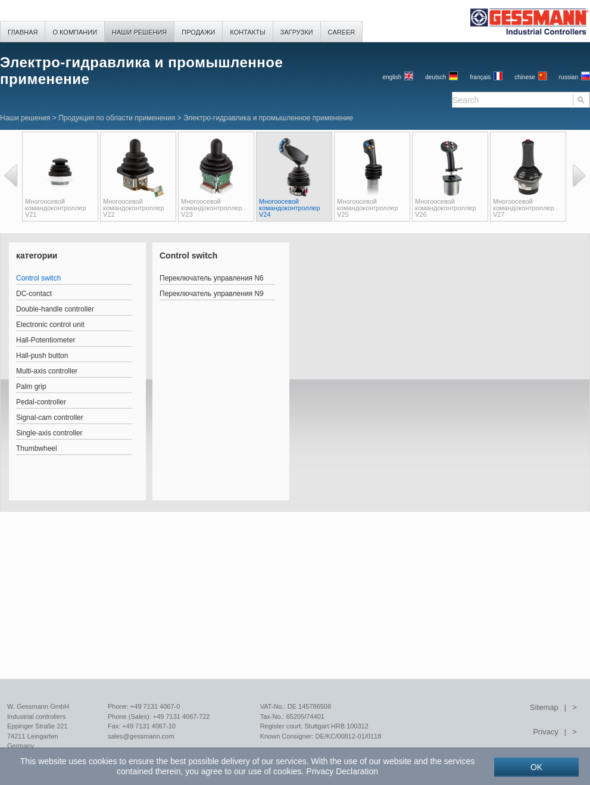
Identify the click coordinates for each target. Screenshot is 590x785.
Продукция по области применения (116, 118)
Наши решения (25, 118)
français (480, 77)
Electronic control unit (50, 324)
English (392, 77)
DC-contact (34, 293)
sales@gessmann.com (141, 736)
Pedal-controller (41, 402)
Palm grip (31, 386)
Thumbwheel (36, 448)
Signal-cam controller (49, 417)
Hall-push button (42, 355)
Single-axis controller (49, 433)
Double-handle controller (55, 309)
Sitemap (544, 707)
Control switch (38, 278)
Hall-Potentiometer (45, 340)
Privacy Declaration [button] (342, 771)
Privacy (545, 731)
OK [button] (536, 767)
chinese (524, 77)
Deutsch (435, 77)
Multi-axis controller (46, 371)
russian (568, 77)
